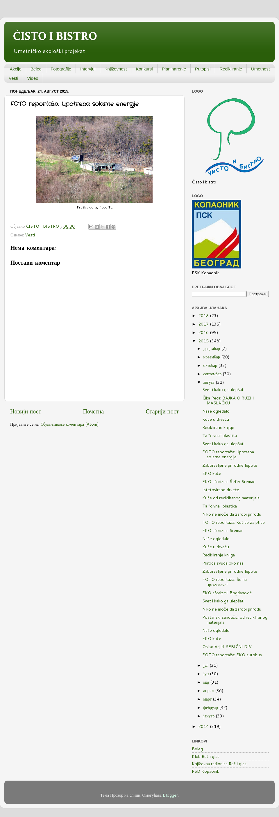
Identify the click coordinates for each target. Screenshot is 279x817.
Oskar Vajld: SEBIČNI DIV (227, 646)
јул (206, 665)
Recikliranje (230, 68)
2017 (204, 324)
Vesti (13, 78)
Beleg (36, 68)
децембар (212, 348)
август (209, 382)
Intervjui (88, 68)
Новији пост (25, 411)
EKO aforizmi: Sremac (222, 530)
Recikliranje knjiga (218, 555)
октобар (211, 365)
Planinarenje (174, 68)
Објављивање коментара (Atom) (70, 424)
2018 (204, 315)
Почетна (93, 411)
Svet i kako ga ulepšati (223, 389)
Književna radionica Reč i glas (219, 764)
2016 (204, 332)
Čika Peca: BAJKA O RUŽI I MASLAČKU (228, 400)
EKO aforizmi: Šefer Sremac (228, 481)
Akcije (16, 68)
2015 (204, 341)
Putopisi (202, 68)
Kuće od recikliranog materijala (231, 498)
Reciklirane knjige (218, 427)
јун (206, 674)
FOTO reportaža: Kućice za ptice (233, 522)
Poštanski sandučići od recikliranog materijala (234, 619)
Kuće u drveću (215, 419)
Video (32, 78)
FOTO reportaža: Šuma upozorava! (224, 581)
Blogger (170, 795)
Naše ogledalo (216, 411)
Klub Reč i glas (205, 756)
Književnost (116, 68)
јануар (209, 716)
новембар (212, 357)
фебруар (211, 707)
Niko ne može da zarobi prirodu (231, 514)
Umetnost (260, 68)
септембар (213, 374)
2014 (204, 726)
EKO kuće (211, 473)
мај (206, 682)
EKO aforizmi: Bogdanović (227, 593)
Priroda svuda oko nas (223, 563)
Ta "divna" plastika (219, 435)
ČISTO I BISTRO (55, 36)
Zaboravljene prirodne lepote (229, 465)
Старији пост (162, 411)
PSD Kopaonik (205, 771)
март (208, 699)
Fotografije (61, 68)
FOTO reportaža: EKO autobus (232, 655)
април (209, 690)
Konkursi (144, 68)
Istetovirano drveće (220, 490)
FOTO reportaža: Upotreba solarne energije (228, 454)
